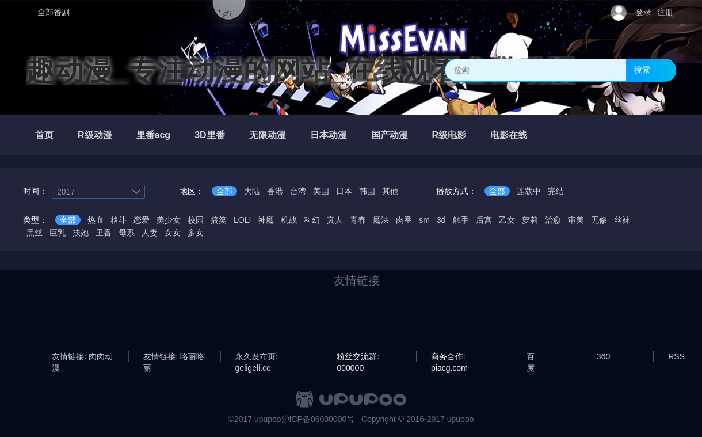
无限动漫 (267, 135)
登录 (643, 12)
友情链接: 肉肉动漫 (82, 357)
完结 (556, 191)
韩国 (367, 191)
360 (603, 356)
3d (441, 220)
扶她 (81, 232)
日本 (344, 191)
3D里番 (209, 135)
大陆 (252, 191)
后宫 (484, 220)
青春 (358, 220)
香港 (275, 191)
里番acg (153, 135)
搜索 (642, 69)
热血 (95, 220)
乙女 (507, 220)
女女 (173, 232)
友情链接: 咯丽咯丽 (173, 357)
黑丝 (34, 232)
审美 (576, 220)
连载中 (529, 191)
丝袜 (622, 220)
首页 (44, 135)
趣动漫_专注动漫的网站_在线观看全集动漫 (301, 70)
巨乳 (57, 232)
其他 (390, 191)
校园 (196, 220)
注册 (665, 12)
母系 (127, 232)
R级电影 (449, 135)
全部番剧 (53, 12)
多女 (196, 232)
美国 (321, 191)
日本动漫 (328, 135)
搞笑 (219, 220)
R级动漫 (95, 135)
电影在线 (508, 135)
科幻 (312, 220)
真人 (335, 220)
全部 (224, 191)
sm (424, 220)
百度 (530, 357)
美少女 (169, 220)
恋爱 (141, 220)
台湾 (298, 191)
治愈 (553, 220)
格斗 (118, 220)
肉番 (404, 220)
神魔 (266, 220)
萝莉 (530, 220)
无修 (599, 220)
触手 (461, 220)
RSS (676, 356)
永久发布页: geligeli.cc (256, 357)
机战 (289, 220)
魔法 (381, 220)
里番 (104, 232)
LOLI (242, 220)
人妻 (150, 232)
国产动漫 (389, 135)
